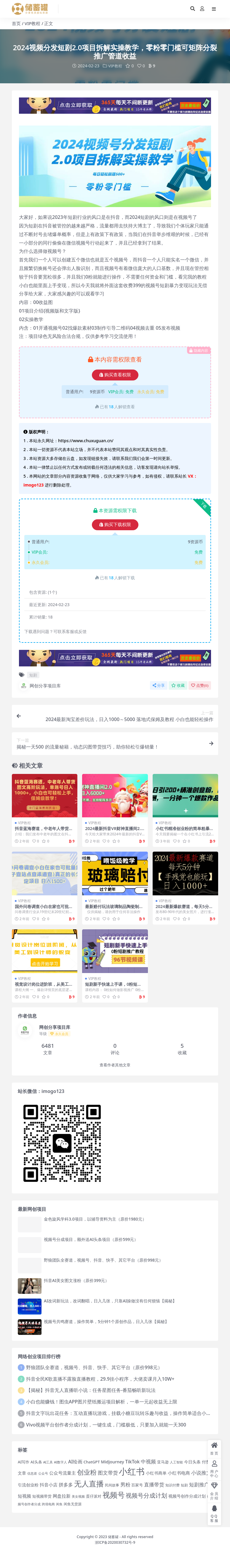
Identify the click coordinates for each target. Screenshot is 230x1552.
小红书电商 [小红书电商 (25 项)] (179, 1473)
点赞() (199, 685)
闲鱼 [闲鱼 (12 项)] (59, 1504)
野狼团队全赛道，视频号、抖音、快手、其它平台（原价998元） (103, 1260)
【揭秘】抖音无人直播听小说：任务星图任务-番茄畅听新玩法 (91, 1390)
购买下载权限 (115, 524)
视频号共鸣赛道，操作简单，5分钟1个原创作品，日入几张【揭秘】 (106, 1321)
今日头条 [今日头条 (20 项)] (192, 1461)
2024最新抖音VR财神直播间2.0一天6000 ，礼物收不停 (114, 831)
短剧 (33, 674)
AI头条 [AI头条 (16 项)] (36, 1461)
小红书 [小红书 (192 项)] (132, 1471)
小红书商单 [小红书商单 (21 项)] (156, 1473)
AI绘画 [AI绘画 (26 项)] (75, 1461)
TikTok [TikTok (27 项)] (132, 1461)
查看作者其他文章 (115, 1065)
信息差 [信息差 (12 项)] (32, 1473)
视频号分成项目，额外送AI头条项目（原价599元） (91, 1239)
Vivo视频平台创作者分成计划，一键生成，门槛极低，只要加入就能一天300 (106, 1424)
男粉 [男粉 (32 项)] (125, 1484)
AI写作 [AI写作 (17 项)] (23, 1461)
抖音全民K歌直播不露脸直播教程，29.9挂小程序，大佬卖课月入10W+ (100, 1378)
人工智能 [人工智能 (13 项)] (176, 1462)
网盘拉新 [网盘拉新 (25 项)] (62, 1496)
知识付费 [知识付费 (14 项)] (172, 1485)
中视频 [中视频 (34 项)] (148, 1461)
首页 (16, 23)
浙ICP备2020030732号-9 (115, 1542)
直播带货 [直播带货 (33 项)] (154, 1484)
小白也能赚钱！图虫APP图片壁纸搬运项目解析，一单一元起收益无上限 (101, 1401)
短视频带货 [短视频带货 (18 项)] (42, 1496)
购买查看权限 (115, 374)
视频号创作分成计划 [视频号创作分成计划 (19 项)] (187, 1496)
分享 (159, 685)
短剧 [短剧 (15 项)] (184, 1485)
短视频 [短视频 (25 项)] (24, 1496)
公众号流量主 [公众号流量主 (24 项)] (62, 1473)
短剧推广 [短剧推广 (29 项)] (199, 1484)
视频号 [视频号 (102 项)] (114, 1494)
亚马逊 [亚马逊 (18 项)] (163, 1461)
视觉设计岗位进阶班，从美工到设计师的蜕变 (44, 986)
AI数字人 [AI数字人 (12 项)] (60, 1462)
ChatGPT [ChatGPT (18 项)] (92, 1461)
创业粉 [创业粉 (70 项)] (87, 1472)
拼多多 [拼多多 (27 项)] (66, 1484)
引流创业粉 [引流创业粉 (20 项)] (28, 1485)
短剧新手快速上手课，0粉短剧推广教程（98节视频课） (113, 986)
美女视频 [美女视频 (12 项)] (78, 1496)
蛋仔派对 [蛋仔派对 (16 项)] (93, 1496)
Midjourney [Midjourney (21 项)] (112, 1461)
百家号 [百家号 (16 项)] (137, 1485)
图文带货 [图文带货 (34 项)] (108, 1472)
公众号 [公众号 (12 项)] (43, 1473)
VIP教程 (33, 23)
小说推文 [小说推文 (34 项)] (201, 1472)
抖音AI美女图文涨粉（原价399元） (76, 1280)
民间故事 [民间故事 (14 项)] (112, 1485)
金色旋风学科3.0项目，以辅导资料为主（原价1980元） (95, 1218)
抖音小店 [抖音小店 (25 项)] (49, 1485)
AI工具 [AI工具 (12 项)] (48, 1462)
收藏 (178, 685)
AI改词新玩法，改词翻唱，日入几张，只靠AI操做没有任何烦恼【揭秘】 (110, 1301)
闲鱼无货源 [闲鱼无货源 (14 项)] (73, 1503)
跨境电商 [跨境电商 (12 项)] (48, 1504)
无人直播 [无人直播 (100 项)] (89, 1483)
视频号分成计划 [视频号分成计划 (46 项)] (146, 1495)
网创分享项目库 (40, 685)
